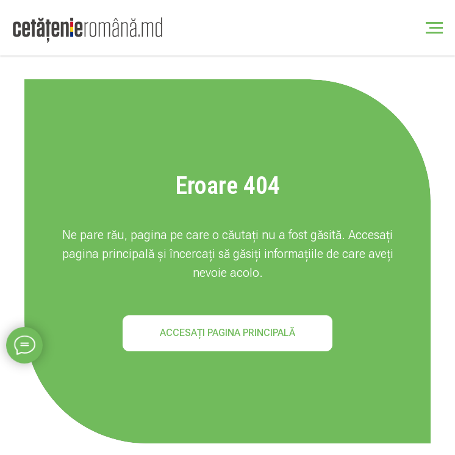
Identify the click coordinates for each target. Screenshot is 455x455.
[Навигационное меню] (434, 28)
